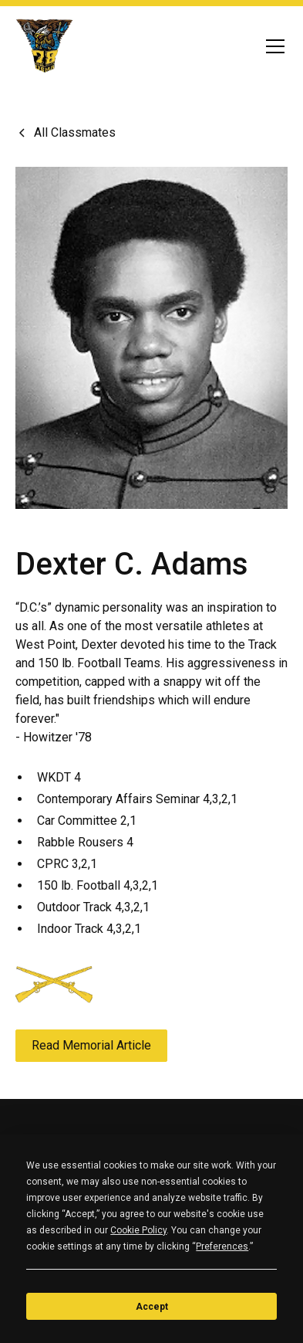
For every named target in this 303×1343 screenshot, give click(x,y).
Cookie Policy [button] (138, 1230)
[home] (44, 46)
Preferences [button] (222, 1246)
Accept (152, 1306)
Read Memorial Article (91, 1045)
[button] (272, 46)
